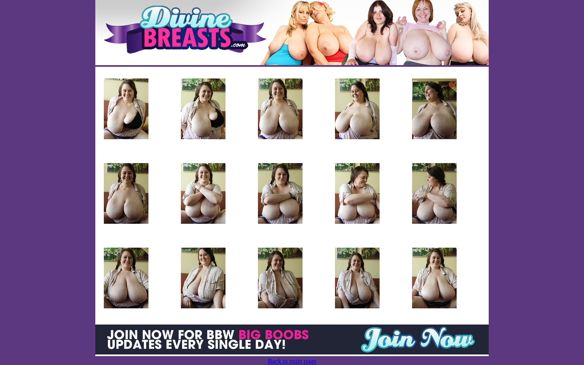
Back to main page (292, 361)
